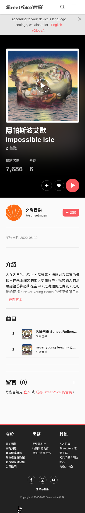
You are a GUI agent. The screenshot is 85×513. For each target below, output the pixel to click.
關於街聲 (11, 444)
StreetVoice (24, 7)
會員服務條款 (14, 453)
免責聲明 (11, 466)
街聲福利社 (39, 444)
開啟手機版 (42, 489)
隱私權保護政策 (15, 457)
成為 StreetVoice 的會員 (54, 392)
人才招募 (64, 444)
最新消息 (11, 448)
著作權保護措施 (15, 462)
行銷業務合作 (40, 448)
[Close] (80, 19)
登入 (27, 392)
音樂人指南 (66, 466)
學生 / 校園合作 (41, 453)
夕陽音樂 (33, 210)
